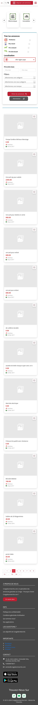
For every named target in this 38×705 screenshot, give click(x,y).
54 (16, 574)
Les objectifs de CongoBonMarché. (14, 632)
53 (12, 574)
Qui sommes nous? (9, 619)
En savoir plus (10, 599)
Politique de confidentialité (11, 612)
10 (4, 574)
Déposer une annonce (22, 3)
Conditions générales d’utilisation (14, 615)
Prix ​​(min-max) (9, 67)
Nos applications (8, 622)
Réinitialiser (18, 99)
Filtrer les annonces (19, 94)
